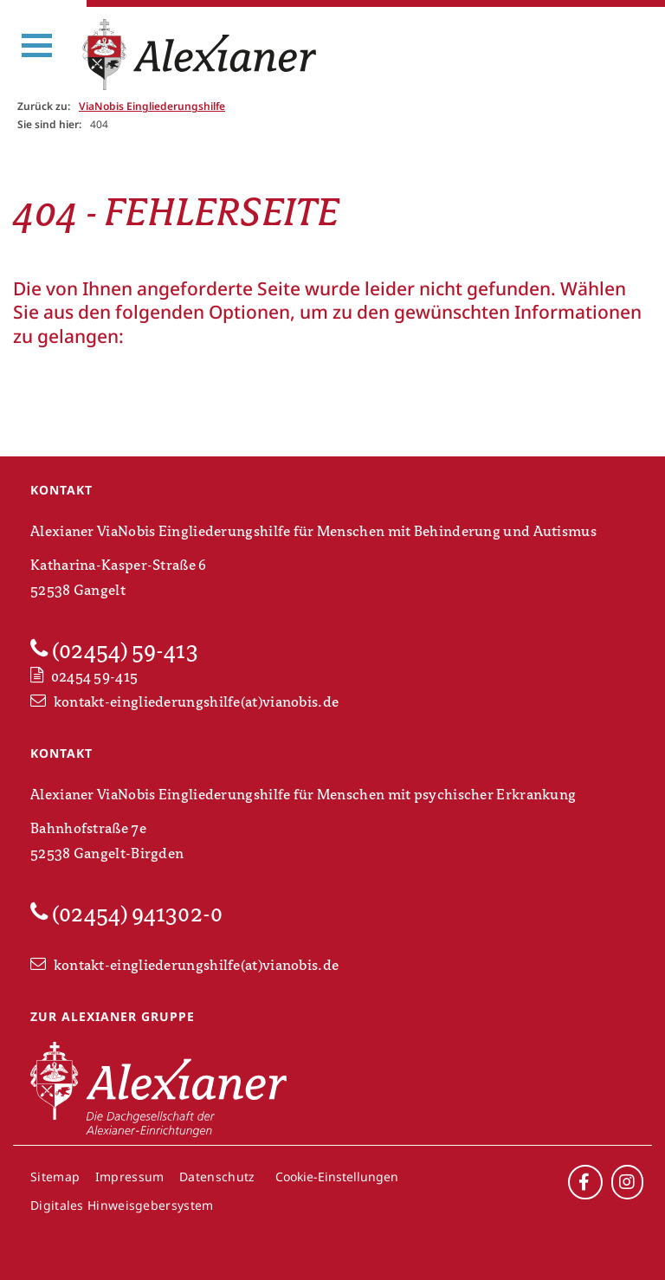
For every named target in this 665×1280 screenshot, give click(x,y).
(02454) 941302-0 (126, 913)
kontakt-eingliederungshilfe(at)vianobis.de (184, 702)
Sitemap (55, 1176)
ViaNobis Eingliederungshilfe (152, 106)
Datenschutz (217, 1176)
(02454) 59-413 (114, 650)
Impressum (130, 1176)
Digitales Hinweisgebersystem (121, 1205)
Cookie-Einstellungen (336, 1176)
